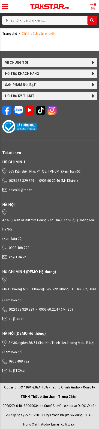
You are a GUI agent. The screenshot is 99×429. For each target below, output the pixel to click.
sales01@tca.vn (21, 190)
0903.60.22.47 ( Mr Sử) (56, 309)
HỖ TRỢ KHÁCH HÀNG (49, 74)
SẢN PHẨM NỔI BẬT (49, 85)
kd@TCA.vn (17, 257)
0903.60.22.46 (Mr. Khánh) (58, 181)
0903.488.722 (19, 248)
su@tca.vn (16, 319)
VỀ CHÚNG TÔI (49, 62)
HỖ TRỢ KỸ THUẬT (49, 96)
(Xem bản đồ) (71, 171)
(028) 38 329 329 (21, 181)
